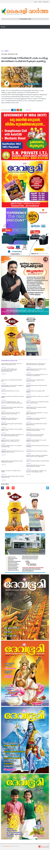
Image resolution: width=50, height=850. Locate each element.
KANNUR (6, 51)
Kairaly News (7, 846)
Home (2, 51)
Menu (3, 26)
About (35, 1)
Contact (39, 1)
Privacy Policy (45, 1)
